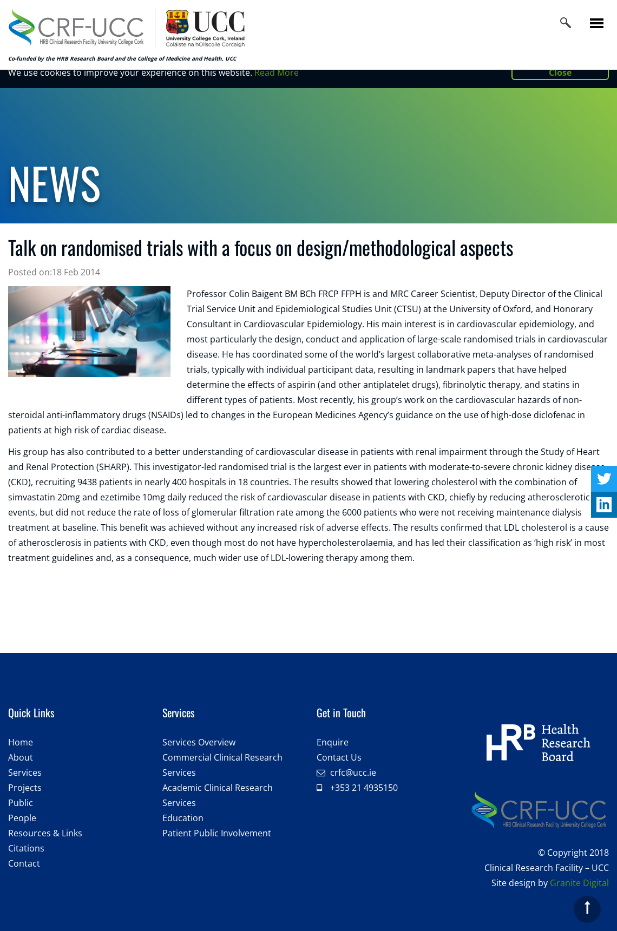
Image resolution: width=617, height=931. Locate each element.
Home (20, 742)
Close (560, 72)
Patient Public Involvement (216, 833)
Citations (26, 848)
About (20, 757)
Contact (24, 863)
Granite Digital (579, 883)
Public (20, 803)
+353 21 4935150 (364, 788)
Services (25, 772)
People (22, 818)
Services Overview (198, 742)
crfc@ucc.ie (353, 772)
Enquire (333, 742)
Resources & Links (45, 833)
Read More (276, 72)
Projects (25, 788)
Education (183, 818)
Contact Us (339, 757)
